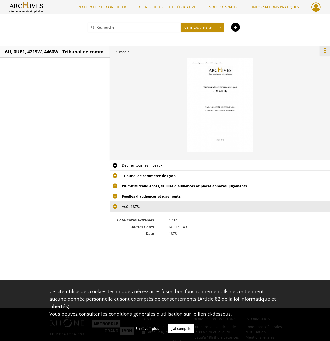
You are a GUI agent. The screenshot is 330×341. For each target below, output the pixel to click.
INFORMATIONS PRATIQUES (275, 7)
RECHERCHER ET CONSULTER (102, 7)
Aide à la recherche (107, 36)
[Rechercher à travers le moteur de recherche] (137, 27)
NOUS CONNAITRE (224, 7)
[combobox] (202, 27)
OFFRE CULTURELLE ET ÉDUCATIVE (167, 7)
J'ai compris (181, 328)
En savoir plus (147, 328)
